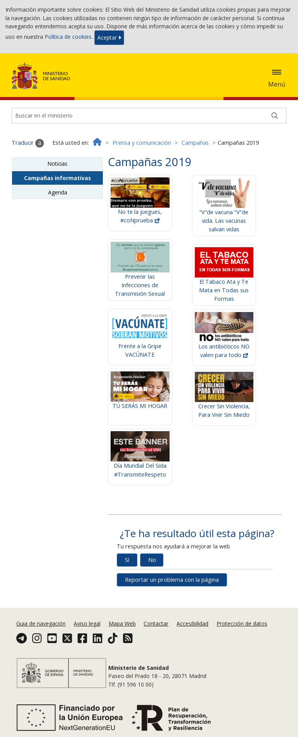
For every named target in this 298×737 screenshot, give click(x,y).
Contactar (156, 623)
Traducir (28, 143)
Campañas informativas (57, 178)
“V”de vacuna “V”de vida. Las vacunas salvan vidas (224, 211)
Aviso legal (87, 623)
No (152, 560)
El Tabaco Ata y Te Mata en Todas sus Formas (224, 280)
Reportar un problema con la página (172, 579)
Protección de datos (242, 623)
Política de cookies (68, 37)
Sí (127, 560)
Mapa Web (122, 623)
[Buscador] (149, 115)
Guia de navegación (41, 623)
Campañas (195, 142)
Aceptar (109, 37)
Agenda (57, 192)
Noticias (57, 163)
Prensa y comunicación (142, 142)
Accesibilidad (192, 623)
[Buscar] (275, 116)
